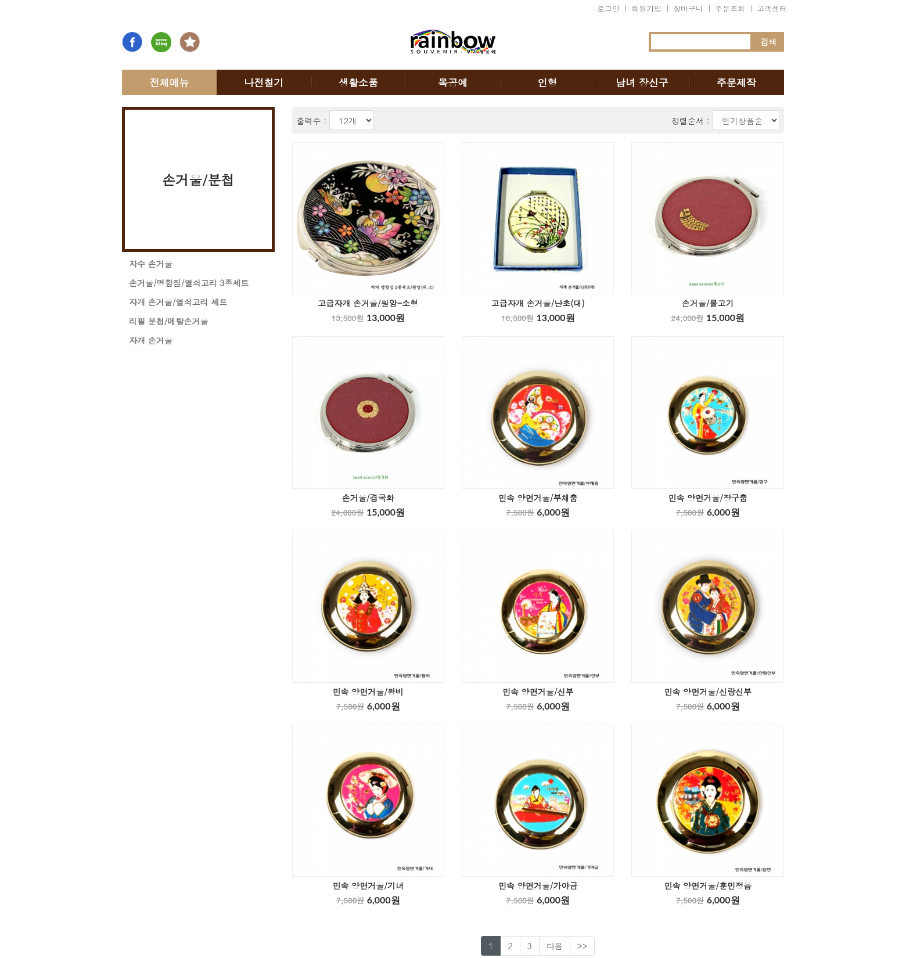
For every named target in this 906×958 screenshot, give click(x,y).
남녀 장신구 (642, 82)
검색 (768, 42)
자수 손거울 (150, 263)
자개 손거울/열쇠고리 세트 (178, 302)
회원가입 (646, 8)
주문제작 (736, 82)
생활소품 (358, 82)
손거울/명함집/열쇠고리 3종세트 (189, 283)
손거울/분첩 (198, 179)
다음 (555, 946)
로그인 (608, 8)
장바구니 (688, 8)
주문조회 (730, 8)
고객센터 (772, 8)
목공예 (453, 82)
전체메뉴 (169, 82)
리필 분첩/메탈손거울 (168, 321)
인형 (548, 82)
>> (582, 946)
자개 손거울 (150, 340)
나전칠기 (263, 82)
